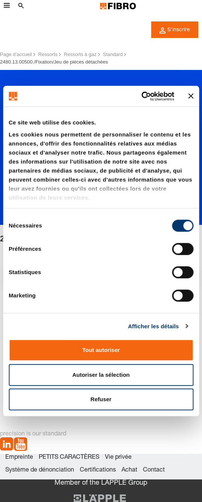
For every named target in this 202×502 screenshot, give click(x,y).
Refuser (101, 399)
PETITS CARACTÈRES (69, 458)
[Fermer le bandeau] (190, 96)
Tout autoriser (101, 350)
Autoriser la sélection (101, 375)
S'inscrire (174, 30)
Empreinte (19, 458)
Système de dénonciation (39, 470)
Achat (129, 470)
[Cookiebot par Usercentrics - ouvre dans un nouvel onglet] (141, 96)
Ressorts (48, 54)
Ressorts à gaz (80, 54)
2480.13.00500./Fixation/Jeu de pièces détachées (54, 62)
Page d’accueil (16, 54)
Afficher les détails (153, 326)
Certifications (98, 470)
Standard (113, 54)
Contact (154, 470)
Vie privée (118, 458)
